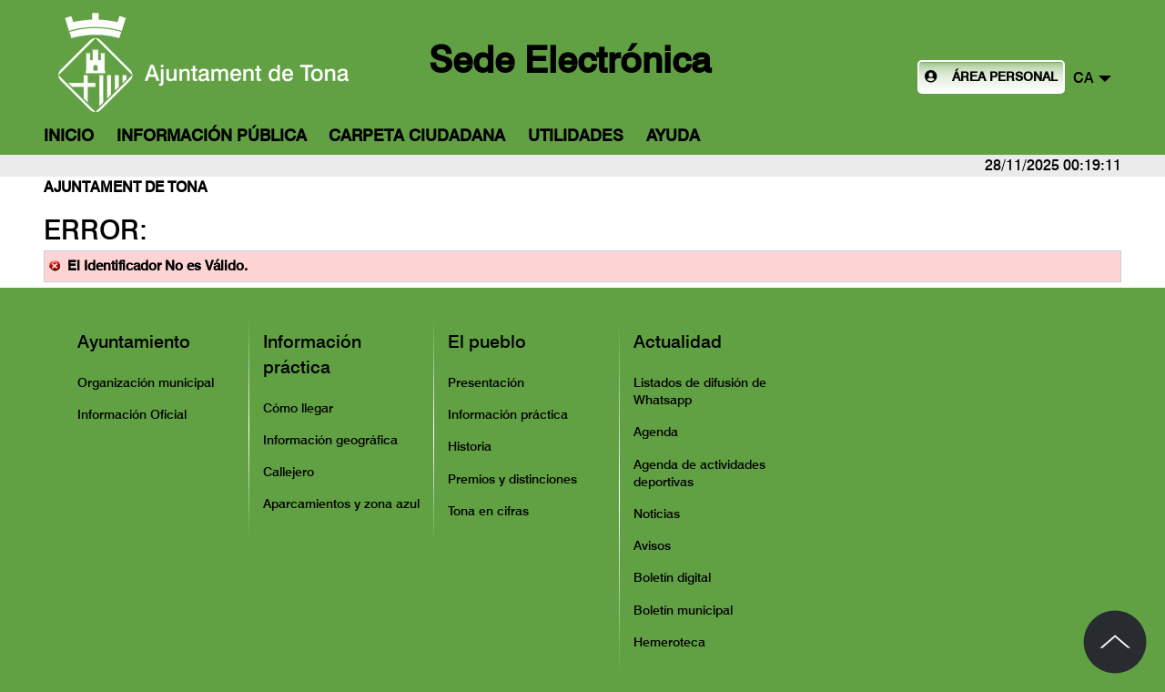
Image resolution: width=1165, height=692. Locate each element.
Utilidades (575, 135)
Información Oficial (132, 414)
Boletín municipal (683, 610)
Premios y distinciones (512, 479)
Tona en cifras (488, 511)
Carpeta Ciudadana (417, 135)
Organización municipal (145, 382)
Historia (469, 446)
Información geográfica (330, 439)
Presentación (486, 382)
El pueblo (487, 341)
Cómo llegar (298, 408)
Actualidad (677, 341)
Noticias (656, 513)
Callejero (288, 471)
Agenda (655, 431)
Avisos (652, 545)
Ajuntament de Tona (126, 187)
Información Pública (211, 135)
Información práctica (312, 354)
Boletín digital (672, 577)
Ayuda (673, 135)
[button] (1092, 77)
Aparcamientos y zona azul (341, 503)
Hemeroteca (669, 642)
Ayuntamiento (133, 341)
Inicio (69, 135)
